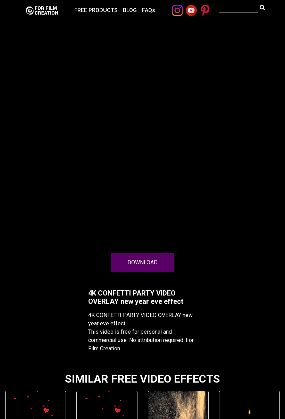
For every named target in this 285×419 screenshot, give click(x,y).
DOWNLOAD (142, 262)
